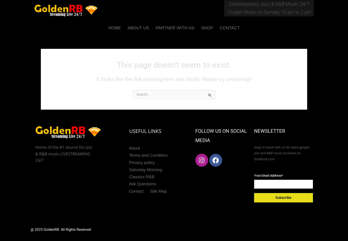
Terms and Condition (148, 154)
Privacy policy (142, 162)
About (134, 148)
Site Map (158, 189)
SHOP (207, 28)
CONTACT (230, 28)
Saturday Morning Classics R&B (145, 172)
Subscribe (283, 198)
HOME (114, 28)
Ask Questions (142, 182)
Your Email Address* (268, 175)
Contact (136, 189)
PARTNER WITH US (175, 28)
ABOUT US (138, 28)
